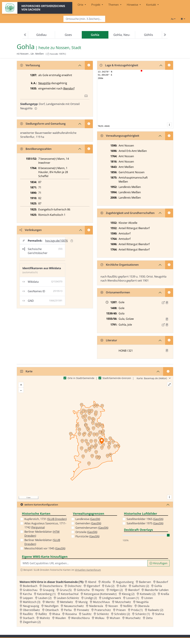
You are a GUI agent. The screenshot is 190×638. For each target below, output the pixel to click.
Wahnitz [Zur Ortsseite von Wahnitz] (45, 618)
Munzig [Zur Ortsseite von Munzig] (83, 602)
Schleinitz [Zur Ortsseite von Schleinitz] (103, 614)
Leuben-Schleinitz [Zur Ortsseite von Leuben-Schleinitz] (68, 598)
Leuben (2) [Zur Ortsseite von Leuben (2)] (45, 598)
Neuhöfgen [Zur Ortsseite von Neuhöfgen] (51, 606)
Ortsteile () (86, 532)
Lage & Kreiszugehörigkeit (119, 65)
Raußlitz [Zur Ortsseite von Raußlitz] (28, 614)
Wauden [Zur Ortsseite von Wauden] (60, 618)
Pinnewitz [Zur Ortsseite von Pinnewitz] (83, 610)
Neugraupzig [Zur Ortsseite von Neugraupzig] (31, 606)
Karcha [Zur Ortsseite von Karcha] (27, 594)
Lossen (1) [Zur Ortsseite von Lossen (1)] (132, 598)
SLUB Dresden (57, 519)
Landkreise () (87, 519)
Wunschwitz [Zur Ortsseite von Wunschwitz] (133, 618)
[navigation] (95, 35)
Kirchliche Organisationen (120, 265)
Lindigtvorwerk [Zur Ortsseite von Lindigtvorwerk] (111, 598)
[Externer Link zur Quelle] (163, 302)
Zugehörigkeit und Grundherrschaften (128, 213)
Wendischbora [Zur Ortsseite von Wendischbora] (80, 618)
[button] (167, 302)
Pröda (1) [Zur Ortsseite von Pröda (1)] (137, 610)
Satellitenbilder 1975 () (145, 523)
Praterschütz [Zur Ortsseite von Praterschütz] (102, 610)
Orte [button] (81, 5)
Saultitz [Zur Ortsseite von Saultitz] (86, 614)
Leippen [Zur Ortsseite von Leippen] (28, 598)
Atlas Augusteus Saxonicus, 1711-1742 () (45, 525)
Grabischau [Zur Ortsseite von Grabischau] (30, 590)
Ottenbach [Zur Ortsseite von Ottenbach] (52, 610)
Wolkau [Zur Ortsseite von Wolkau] (99, 618)
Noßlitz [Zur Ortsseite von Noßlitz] (127, 606)
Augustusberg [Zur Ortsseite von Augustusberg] (125, 582)
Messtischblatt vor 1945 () (44, 548)
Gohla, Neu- (121, 35)
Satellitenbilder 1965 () (145, 519)
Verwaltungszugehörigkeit (120, 136)
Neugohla (44, 83)
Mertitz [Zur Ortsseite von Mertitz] (50, 602)
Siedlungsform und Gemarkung (43, 123)
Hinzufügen (158, 563)
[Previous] (25, 35)
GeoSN (60, 548)
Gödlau (41, 35)
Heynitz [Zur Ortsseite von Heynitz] (99, 590)
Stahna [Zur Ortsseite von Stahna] (159, 614)
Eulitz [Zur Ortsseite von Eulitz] (123, 586)
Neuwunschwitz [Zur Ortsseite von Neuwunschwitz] (74, 606)
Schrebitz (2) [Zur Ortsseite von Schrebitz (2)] (122, 614)
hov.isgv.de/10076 (56, 240)
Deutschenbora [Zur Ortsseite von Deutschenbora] (52, 586)
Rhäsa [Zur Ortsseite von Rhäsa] (56, 614)
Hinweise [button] (133, 5)
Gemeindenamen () (91, 528)
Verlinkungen (30, 230)
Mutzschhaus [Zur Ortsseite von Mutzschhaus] (101, 602)
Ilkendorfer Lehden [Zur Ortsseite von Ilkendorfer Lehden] (157, 590)
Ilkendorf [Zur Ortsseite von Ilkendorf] (133, 590)
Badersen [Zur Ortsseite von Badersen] (145, 582)
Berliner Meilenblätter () (42, 534)
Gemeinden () (88, 523)
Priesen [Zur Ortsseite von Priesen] (121, 610)
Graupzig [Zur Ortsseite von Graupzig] (48, 590)
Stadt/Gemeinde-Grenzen (117, 378)
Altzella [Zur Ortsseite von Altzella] (106, 582)
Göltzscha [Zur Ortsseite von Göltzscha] (83, 590)
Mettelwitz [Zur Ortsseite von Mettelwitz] (66, 602)
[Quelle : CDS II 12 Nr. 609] (167, 302)
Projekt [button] (96, 5)
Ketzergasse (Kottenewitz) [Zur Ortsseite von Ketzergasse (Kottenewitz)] (100, 594)
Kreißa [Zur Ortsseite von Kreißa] (165, 594)
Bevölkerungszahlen (36, 149)
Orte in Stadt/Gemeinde (81, 378)
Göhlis (148, 35)
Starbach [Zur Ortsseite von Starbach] (28, 618)
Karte (26, 371)
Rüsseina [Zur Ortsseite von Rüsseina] (71, 614)
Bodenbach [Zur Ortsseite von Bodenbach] (30, 586)
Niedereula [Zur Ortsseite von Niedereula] (96, 606)
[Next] (165, 35)
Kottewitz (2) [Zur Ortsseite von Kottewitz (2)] (148, 594)
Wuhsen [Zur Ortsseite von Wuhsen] (115, 618)
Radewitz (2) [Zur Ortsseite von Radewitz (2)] (155, 610)
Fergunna (38, 527)
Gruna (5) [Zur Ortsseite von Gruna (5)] (66, 590)
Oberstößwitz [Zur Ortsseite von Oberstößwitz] (31, 610)
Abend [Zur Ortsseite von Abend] (92, 582)
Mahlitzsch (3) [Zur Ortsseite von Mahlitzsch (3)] (31, 602)
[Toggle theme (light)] (182, 18)
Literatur (109, 340)
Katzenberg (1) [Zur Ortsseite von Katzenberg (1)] (46, 594)
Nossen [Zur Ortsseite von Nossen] (113, 606)
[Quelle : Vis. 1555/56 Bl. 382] (167, 319)
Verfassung (30, 65)
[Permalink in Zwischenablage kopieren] (71, 241)
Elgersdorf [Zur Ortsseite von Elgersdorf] (93, 586)
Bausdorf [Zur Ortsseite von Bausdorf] (162, 582)
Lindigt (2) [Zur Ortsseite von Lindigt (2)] (90, 598)
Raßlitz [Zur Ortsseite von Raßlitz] (42, 614)
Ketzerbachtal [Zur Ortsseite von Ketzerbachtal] (69, 594)
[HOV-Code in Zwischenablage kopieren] (48, 54)
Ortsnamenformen (115, 292)
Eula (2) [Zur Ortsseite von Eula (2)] (109, 586)
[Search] (84, 19)
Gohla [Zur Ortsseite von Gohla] (158, 586)
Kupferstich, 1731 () (45, 519)
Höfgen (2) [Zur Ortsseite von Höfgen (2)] (116, 590)
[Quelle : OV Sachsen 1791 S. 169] (167, 325)
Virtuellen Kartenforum (88, 569)
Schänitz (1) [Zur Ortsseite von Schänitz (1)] (142, 614)
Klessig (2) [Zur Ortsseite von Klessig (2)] (128, 594)
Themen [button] (113, 5)
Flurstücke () (87, 536)
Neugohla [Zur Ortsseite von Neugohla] (142, 602)
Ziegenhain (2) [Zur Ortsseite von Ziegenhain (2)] (32, 622)
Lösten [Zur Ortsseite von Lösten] (148, 598)
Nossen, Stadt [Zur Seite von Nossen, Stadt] (68, 47)
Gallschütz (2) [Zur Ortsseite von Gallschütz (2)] (140, 586)
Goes (68, 35)
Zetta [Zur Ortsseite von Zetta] (149, 618)
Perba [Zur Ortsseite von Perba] (68, 610)
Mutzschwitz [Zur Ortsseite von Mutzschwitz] (123, 602)
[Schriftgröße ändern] (173, 18)
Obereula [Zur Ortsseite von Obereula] (143, 606)
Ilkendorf (68, 88)
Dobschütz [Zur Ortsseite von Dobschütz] (74, 586)
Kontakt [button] (151, 5)
